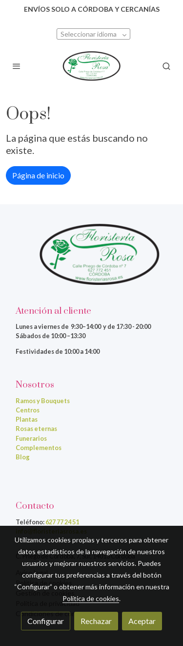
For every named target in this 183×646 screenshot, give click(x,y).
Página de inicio (38, 175)
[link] (91, 66)
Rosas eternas (36, 428)
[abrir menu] (16, 66)
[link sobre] (91, 260)
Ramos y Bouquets (43, 401)
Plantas (27, 419)
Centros (28, 410)
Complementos (38, 448)
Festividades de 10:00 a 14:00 (58, 351)
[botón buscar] (166, 66)
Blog (23, 457)
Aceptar (142, 620)
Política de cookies (90, 598)
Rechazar (96, 620)
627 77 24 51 (62, 522)
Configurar (45, 620)
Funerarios (31, 438)
